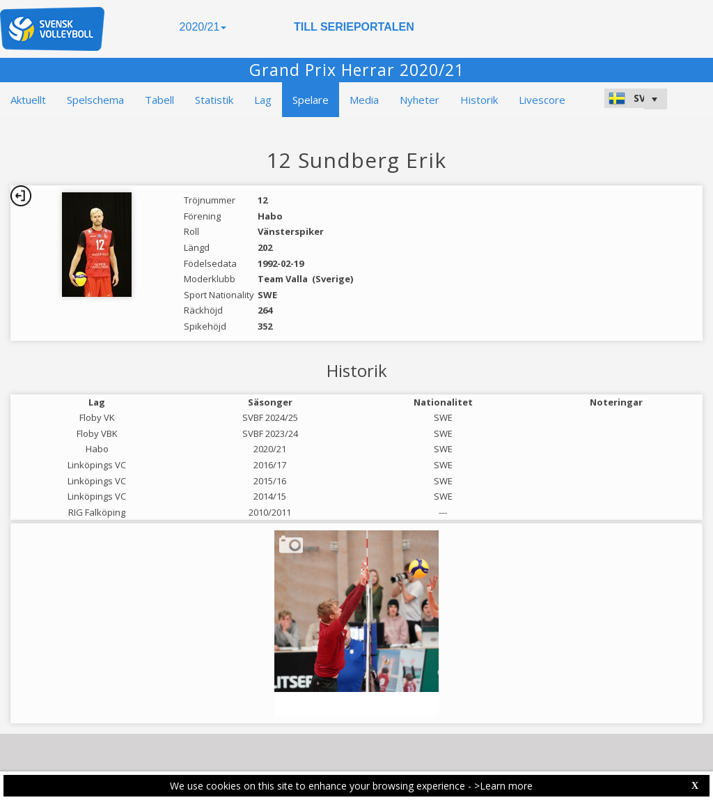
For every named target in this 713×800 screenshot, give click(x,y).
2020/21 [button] (203, 27)
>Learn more (503, 785)
